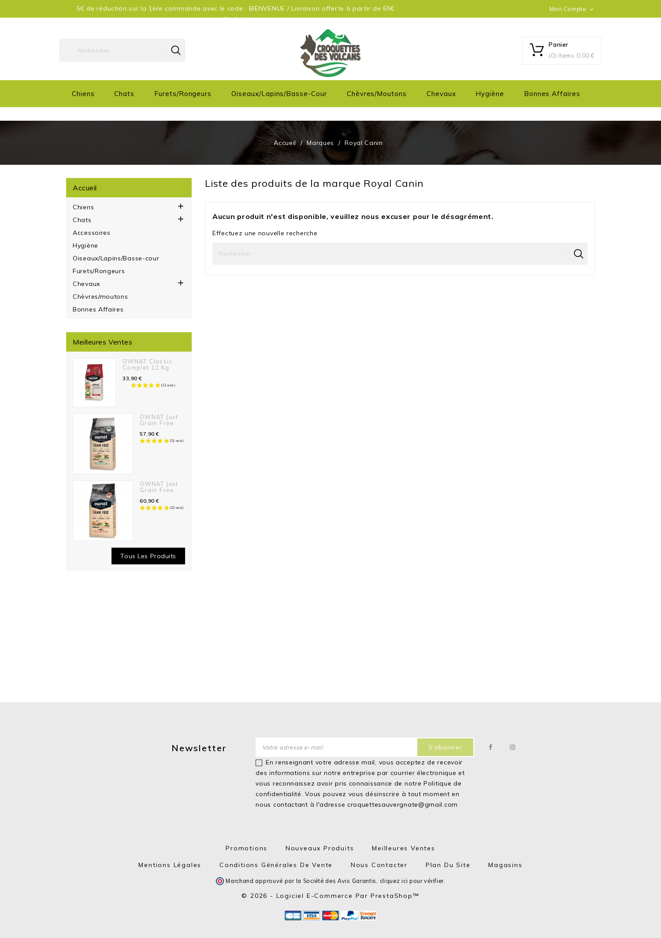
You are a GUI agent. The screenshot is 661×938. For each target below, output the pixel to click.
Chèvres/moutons (377, 93)
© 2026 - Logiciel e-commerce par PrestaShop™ (330, 896)
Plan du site (448, 865)
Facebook (490, 747)
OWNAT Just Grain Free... (160, 419)
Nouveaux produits (320, 848)
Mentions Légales (169, 865)
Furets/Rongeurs (183, 93)
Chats (124, 93)
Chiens (83, 93)
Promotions (246, 848)
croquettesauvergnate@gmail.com (402, 804)
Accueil (85, 187)
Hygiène (489, 93)
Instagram (512, 747)
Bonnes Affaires (552, 93)
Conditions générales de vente (276, 865)
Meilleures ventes (403, 848)
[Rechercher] (122, 50)
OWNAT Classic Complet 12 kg (148, 364)
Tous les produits (148, 556)
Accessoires (92, 233)
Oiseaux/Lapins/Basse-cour (279, 93)
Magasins (505, 865)
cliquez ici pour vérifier (412, 880)
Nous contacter (379, 865)
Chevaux (441, 93)
